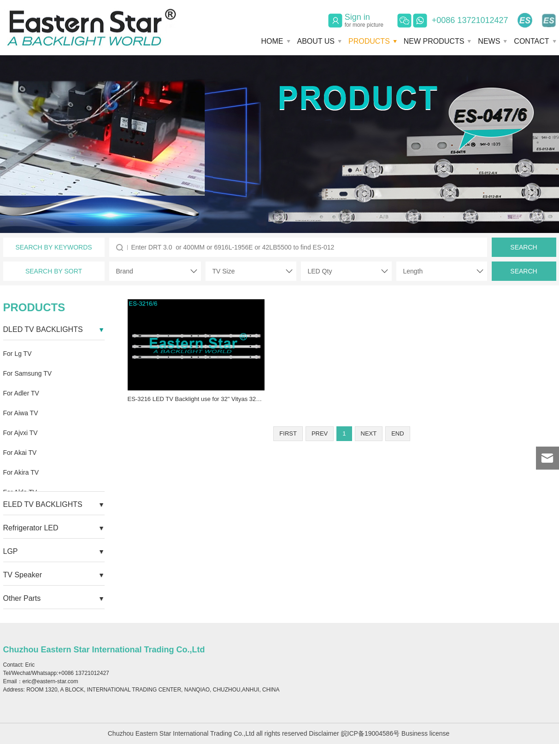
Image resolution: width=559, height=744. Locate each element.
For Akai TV (20, 452)
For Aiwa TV (20, 413)
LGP (10, 551)
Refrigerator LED (31, 528)
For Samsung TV (27, 373)
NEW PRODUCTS (434, 41)
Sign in (364, 20)
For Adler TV (21, 393)
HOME (272, 41)
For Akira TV (21, 472)
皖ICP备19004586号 (370, 733)
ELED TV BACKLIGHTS (42, 504)
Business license (425, 733)
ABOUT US (316, 41)
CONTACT (531, 41)
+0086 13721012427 (470, 20)
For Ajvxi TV (20, 432)
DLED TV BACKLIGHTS (43, 329)
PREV (320, 433)
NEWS (489, 41)
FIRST (288, 433)
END (397, 433)
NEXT (369, 433)
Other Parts (22, 598)
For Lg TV (17, 353)
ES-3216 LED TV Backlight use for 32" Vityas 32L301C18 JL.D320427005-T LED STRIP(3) (249, 398)
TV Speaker (22, 575)
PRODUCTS (369, 41)
